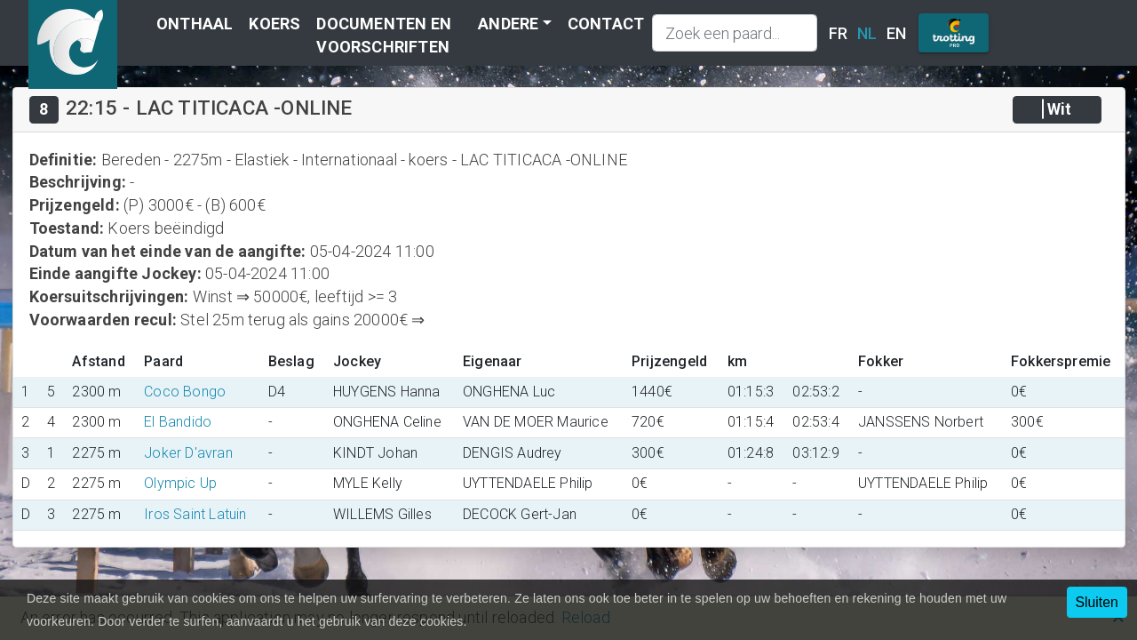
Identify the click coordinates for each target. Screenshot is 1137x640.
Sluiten (1097, 602)
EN (896, 33)
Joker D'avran (188, 452)
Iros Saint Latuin (195, 514)
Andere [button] (508, 23)
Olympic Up (180, 483)
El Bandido (177, 421)
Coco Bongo (185, 391)
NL (867, 33)
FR (838, 33)
